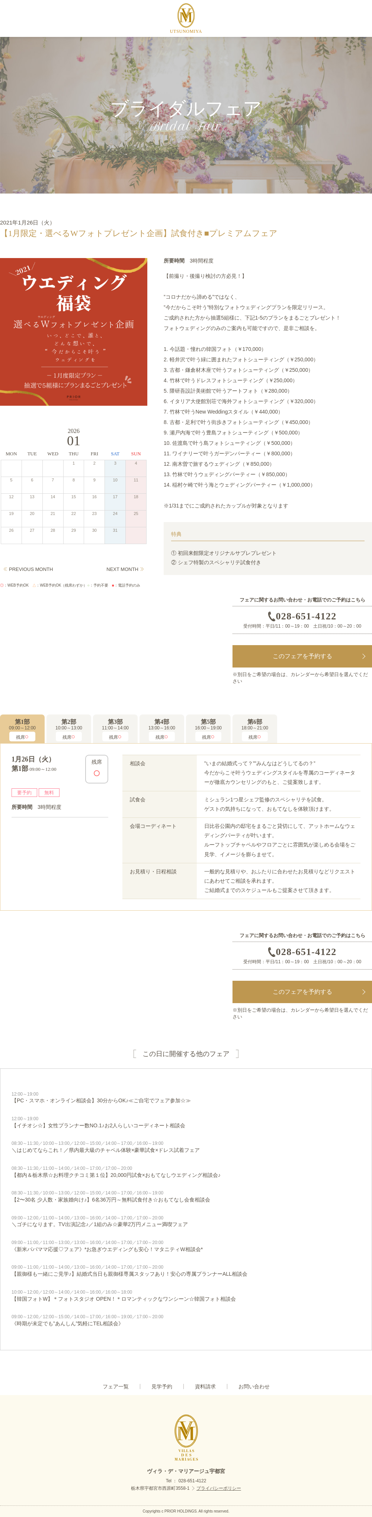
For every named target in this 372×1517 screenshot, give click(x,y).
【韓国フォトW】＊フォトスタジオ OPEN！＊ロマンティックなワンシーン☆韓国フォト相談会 (186, 1295)
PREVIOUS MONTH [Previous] (31, 569)
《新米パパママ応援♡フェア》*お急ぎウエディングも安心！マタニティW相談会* (186, 1246)
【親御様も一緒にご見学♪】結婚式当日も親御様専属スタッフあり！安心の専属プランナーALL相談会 (186, 1270)
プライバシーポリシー (218, 1488)
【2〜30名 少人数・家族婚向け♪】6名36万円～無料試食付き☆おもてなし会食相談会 (186, 1196)
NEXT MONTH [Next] (122, 569)
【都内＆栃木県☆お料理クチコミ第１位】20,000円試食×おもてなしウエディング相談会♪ (186, 1171)
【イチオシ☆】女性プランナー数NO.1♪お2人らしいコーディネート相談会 (186, 1122)
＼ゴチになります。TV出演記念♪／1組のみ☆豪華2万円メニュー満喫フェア (186, 1221)
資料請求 (205, 1386)
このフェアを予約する (302, 656)
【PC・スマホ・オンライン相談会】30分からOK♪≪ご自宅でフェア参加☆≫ (186, 1097)
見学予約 (161, 1386)
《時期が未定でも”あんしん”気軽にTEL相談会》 (186, 1320)
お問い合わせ (254, 1386)
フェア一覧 (116, 1386)
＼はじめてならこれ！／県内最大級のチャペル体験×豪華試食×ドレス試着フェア (186, 1146)
